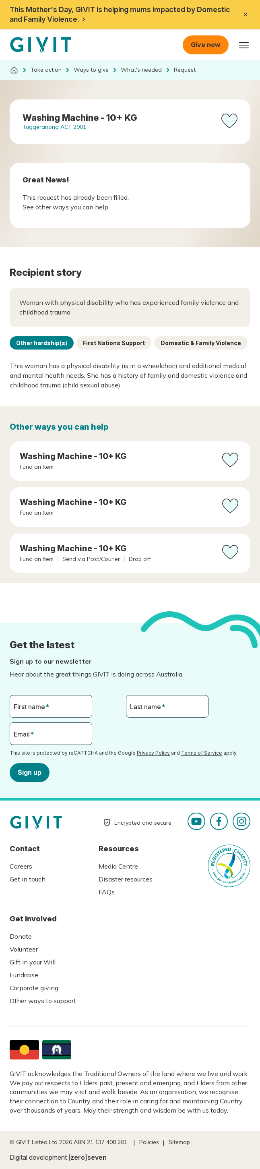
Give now (206, 45)
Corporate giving (34, 988)
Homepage (41, 45)
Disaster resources (126, 879)
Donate (21, 936)
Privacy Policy (153, 753)
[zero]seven (87, 1157)
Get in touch (27, 879)
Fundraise (24, 975)
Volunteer (24, 949)
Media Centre (118, 866)
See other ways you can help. (66, 207)
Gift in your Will (33, 962)
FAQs (107, 892)
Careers (21, 866)
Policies (149, 1142)
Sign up (29, 772)
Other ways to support (43, 1001)
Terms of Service (201, 753)
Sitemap (179, 1142)
